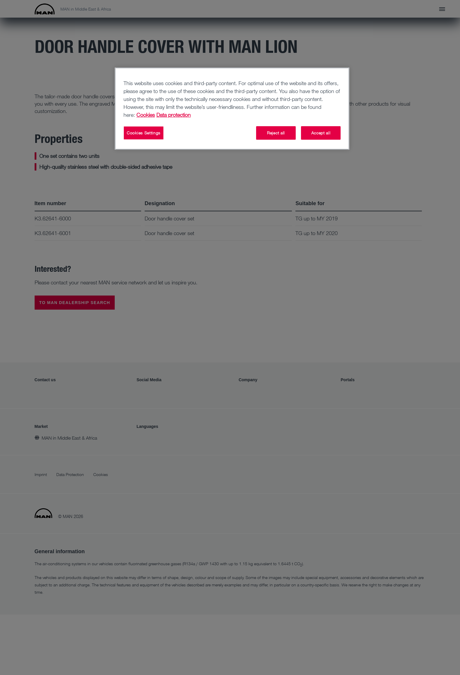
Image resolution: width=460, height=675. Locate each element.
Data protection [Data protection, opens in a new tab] (173, 115)
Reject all (276, 132)
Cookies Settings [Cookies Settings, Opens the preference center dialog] (143, 132)
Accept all (321, 132)
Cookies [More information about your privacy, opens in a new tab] (145, 115)
